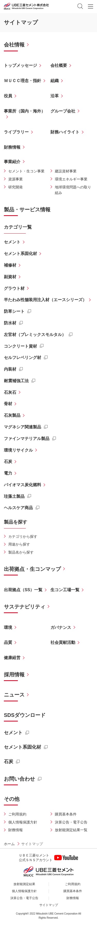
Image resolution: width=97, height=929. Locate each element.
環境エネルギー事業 (71, 179)
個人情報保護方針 (22, 822)
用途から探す (19, 544)
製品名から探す (21, 552)
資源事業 (15, 179)
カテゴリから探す (22, 536)
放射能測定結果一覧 (71, 830)
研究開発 (15, 187)
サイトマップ (48, 905)
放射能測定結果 (24, 884)
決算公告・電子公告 (71, 822)
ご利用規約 (17, 814)
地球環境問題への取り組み (73, 190)
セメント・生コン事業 (26, 171)
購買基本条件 (66, 814)
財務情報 (15, 830)
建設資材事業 (66, 171)
